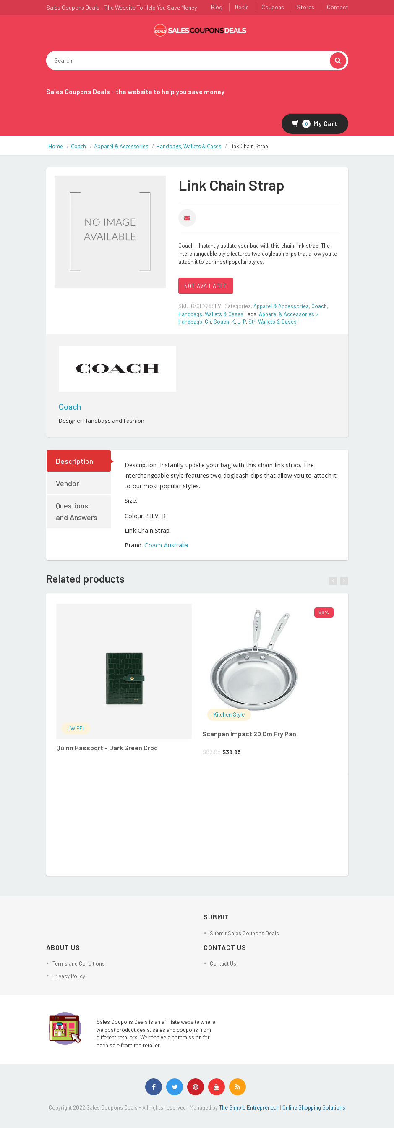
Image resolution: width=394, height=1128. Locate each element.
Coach (78, 146)
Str (252, 321)
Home (55, 146)
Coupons (272, 6)
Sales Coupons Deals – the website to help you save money (135, 91)
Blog (216, 6)
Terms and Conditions (78, 963)
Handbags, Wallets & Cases (188, 146)
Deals (242, 6)
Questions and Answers (76, 511)
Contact (337, 6)
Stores (305, 6)
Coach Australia (166, 545)
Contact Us (223, 963)
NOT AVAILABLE (205, 286)
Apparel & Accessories (121, 146)
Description (74, 461)
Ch (208, 321)
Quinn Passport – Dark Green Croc (107, 747)
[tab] (79, 461)
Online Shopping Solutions (313, 1107)
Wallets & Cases (277, 321)
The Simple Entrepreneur (249, 1107)
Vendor (67, 483)
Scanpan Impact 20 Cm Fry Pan (249, 734)
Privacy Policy (68, 976)
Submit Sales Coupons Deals (244, 933)
